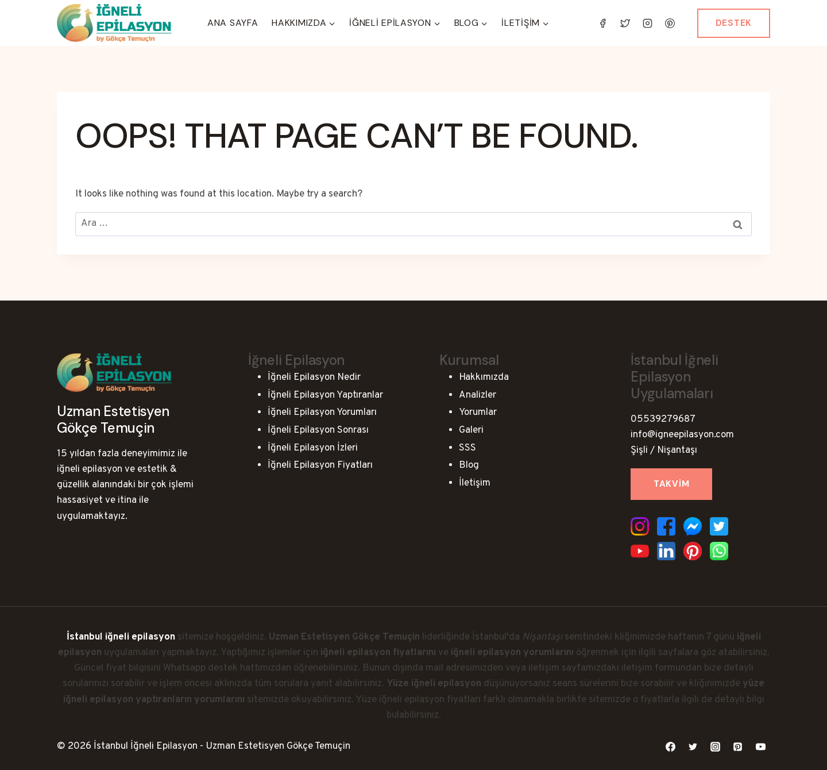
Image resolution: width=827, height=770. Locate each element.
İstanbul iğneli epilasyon (121, 637)
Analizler (477, 395)
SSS (467, 448)
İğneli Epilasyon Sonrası (318, 430)
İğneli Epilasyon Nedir (314, 377)
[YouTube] (760, 747)
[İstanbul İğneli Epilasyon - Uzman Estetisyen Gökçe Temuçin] (114, 23)
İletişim (474, 483)
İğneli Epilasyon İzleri (313, 448)
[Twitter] (625, 23)
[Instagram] (648, 23)
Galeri (471, 430)
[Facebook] (603, 23)
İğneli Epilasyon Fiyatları (320, 465)
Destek (734, 23)
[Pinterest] (670, 23)
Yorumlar (478, 412)
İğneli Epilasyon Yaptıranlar (325, 395)
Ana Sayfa (232, 23)
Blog (469, 465)
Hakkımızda (484, 377)
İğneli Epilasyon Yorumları (322, 412)
